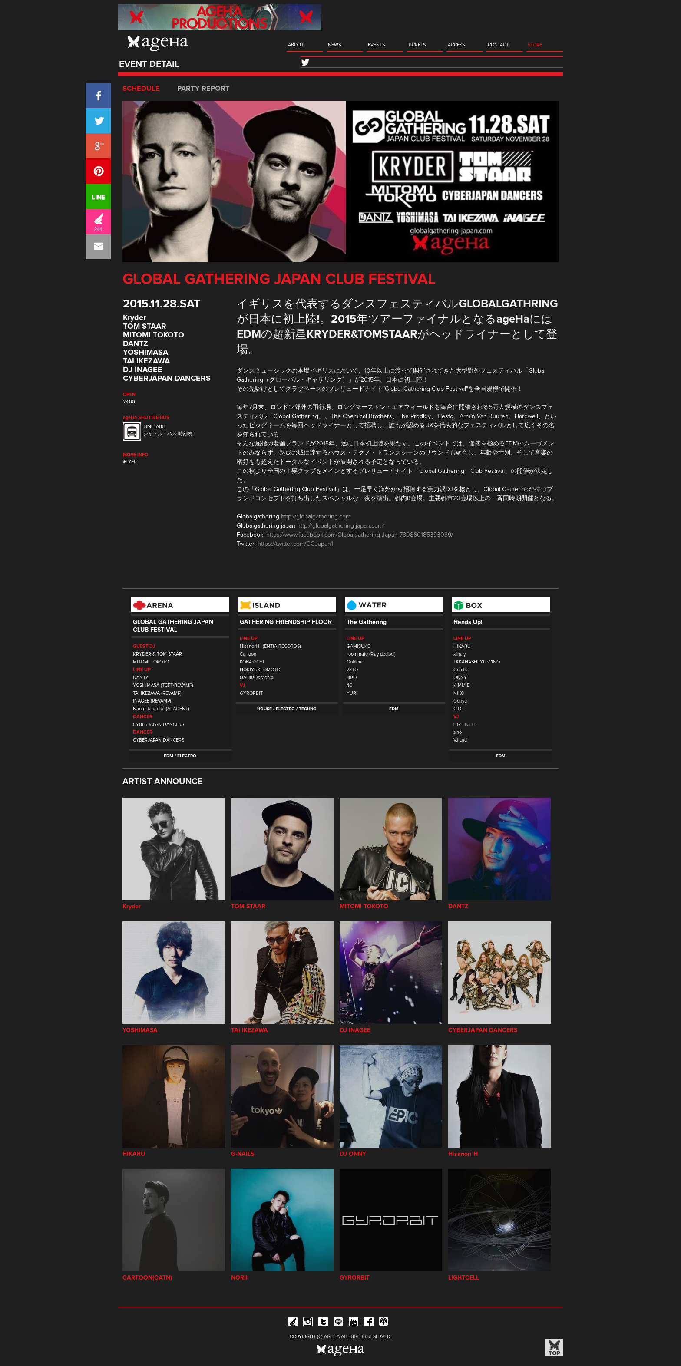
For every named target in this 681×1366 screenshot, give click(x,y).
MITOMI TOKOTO (153, 335)
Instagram (308, 1323)
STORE (535, 45)
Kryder (134, 318)
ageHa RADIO (384, 1323)
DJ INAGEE (142, 370)
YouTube (353, 1323)
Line (338, 1323)
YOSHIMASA (145, 352)
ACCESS (456, 45)
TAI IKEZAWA (146, 361)
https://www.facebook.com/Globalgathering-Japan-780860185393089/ (359, 535)
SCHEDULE (141, 88)
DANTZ (135, 344)
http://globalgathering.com (315, 517)
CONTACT (498, 45)
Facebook (369, 1323)
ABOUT (296, 45)
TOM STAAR (144, 326)
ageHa (158, 43)
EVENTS (376, 45)
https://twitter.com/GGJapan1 (295, 544)
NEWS (334, 45)
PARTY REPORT (203, 88)
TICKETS (417, 45)
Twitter (323, 1323)
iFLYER (130, 461)
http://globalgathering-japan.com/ (340, 526)
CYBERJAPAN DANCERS (167, 379)
